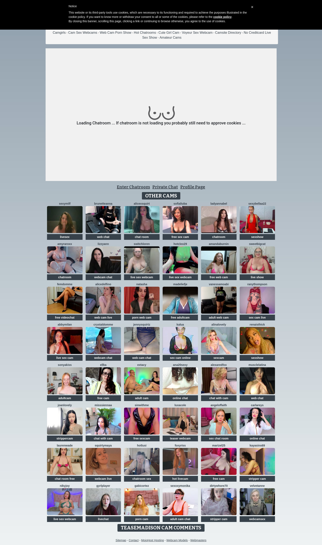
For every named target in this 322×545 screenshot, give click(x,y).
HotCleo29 (180, 244)
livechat (103, 519)
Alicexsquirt (142, 203)
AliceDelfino (103, 284)
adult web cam (219, 317)
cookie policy (222, 17)
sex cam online (180, 357)
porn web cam (141, 317)
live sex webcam (141, 277)
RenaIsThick (257, 324)
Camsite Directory (228, 32)
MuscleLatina (257, 364)
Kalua (180, 324)
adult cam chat (180, 519)
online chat (180, 398)
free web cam (219, 277)
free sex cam (180, 237)
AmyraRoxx (65, 244)
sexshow (257, 237)
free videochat (65, 317)
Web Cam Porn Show (115, 32)
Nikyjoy (65, 485)
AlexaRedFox (219, 364)
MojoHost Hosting (152, 540)
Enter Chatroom (133, 186)
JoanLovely (65, 405)
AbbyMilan (65, 324)
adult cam (141, 398)
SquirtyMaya (103, 445)
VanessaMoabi (219, 284)
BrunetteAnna (103, 203)
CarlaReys (257, 405)
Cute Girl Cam (169, 32)
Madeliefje (180, 284)
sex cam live (257, 317)
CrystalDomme (103, 324)
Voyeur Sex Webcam (197, 32)
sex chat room (219, 438)
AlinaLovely (218, 324)
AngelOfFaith (219, 405)
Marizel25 (218, 445)
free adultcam (180, 317)
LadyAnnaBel (218, 203)
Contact (134, 540)
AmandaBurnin (219, 244)
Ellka (103, 364)
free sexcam (141, 438)
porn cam (141, 519)
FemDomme (64, 284)
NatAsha (141, 284)
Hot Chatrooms (145, 32)
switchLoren (142, 244)
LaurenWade (65, 445)
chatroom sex (141, 478)
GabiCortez (142, 485)
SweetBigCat (257, 244)
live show (257, 277)
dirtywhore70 (219, 485)
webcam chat (103, 277)
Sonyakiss (65, 364)
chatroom (218, 237)
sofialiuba (180, 203)
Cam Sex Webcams (82, 32)
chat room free (65, 478)
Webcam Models (177, 540)
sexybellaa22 (257, 203)
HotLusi (141, 445)
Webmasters (198, 540)
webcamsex (257, 519)
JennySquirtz (141, 324)
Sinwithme (142, 405)
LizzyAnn (103, 244)
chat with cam (218, 398)
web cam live (103, 317)
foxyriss (180, 445)
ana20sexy (180, 364)
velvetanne (257, 485)
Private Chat (165, 186)
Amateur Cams (171, 37)
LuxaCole (180, 405)
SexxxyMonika (180, 485)
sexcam (219, 357)
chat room (142, 237)
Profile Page (192, 186)
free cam (103, 398)
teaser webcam (180, 438)
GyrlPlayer (103, 485)
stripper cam (257, 478)
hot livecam (180, 478)
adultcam (65, 398)
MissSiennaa (103, 405)
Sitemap (121, 540)
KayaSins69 (257, 445)
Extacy (141, 364)
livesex (65, 237)
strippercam (64, 438)
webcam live (103, 478)
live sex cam (64, 357)
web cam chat (141, 357)
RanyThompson (257, 284)
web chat (103, 237)
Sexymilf (64, 203)
